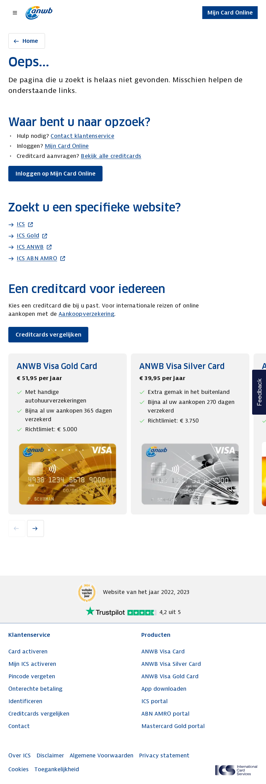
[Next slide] (35, 528)
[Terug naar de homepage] (39, 13)
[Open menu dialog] (15, 13)
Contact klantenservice (82, 136)
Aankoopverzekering (86, 314)
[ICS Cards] (236, 770)
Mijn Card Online (67, 146)
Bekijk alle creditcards (111, 156)
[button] (259, 392)
